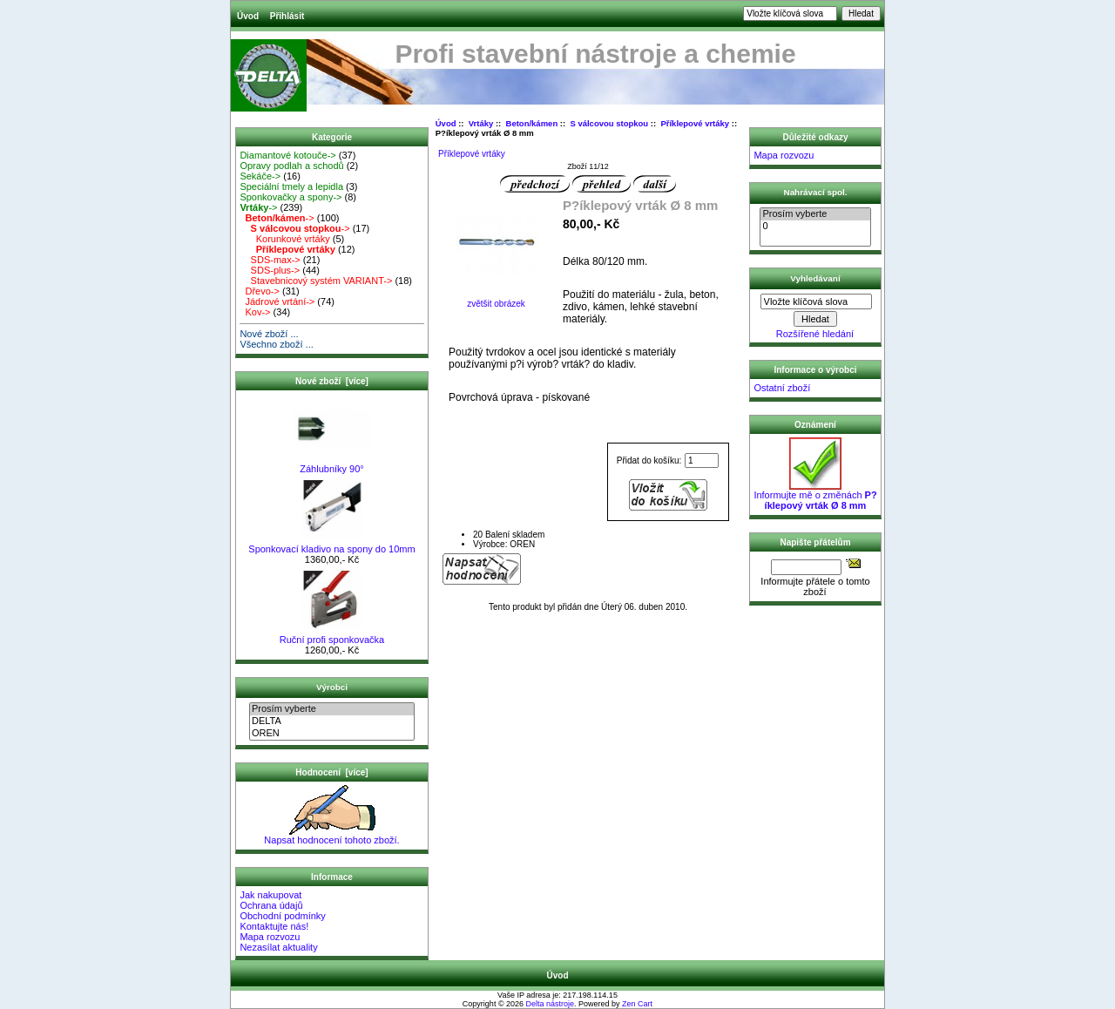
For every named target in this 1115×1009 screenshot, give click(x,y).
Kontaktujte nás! (274, 926)
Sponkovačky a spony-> (290, 197)
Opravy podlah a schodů (291, 165)
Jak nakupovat (270, 895)
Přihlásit (287, 16)
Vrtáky (481, 123)
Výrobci (332, 687)
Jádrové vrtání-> (277, 301)
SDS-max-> (270, 259)
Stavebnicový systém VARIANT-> (316, 280)
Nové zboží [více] (331, 381)
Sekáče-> (260, 176)
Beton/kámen (532, 123)
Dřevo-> (260, 291)
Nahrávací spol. (816, 192)
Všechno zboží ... (276, 344)
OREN (332, 734)
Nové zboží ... (269, 333)
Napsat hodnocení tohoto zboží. (331, 835)
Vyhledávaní (815, 277)
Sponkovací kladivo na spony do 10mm (331, 544)
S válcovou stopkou (609, 123)
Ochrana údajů (271, 905)
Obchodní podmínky (282, 916)
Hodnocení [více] (331, 772)
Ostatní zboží (781, 388)
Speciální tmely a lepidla (291, 186)
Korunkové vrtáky (284, 239)
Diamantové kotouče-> (287, 155)
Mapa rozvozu (270, 936)
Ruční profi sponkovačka (332, 635)
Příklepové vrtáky (694, 123)
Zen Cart (637, 1003)
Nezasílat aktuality (278, 947)
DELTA (332, 721)
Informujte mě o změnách (814, 496)
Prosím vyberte (332, 709)
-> (258, 207)
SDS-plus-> (270, 270)
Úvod (248, 16)
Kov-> (255, 312)
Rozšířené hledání (815, 333)
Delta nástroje (550, 1003)
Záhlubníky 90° (332, 464)
